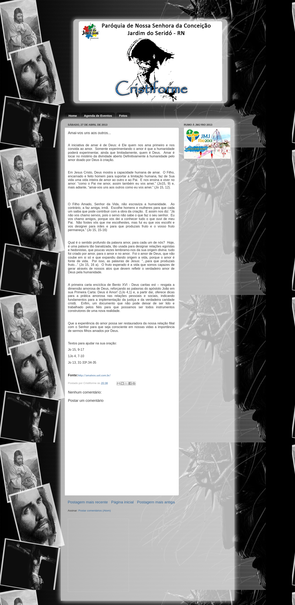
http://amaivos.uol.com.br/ (94, 375)
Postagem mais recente (88, 502)
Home (72, 115)
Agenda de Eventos (98, 115)
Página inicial (122, 502)
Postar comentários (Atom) (94, 510)
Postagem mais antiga (156, 502)
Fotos (123, 115)
